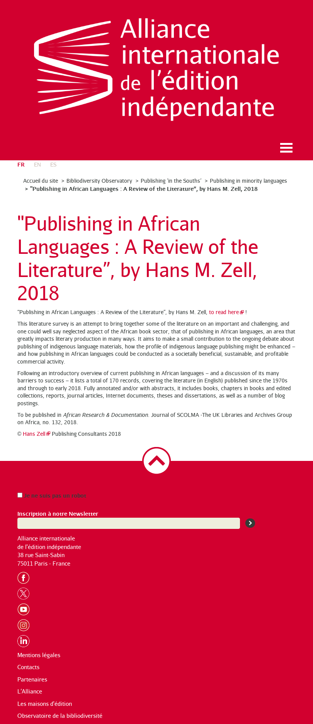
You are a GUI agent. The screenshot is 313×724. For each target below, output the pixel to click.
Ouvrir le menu (286, 147)
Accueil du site (40, 180)
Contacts (28, 667)
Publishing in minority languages (248, 180)
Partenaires (32, 679)
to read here (224, 312)
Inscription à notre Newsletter (57, 513)
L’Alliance (29, 691)
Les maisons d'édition (44, 703)
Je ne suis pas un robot (51, 495)
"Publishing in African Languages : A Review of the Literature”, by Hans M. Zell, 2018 (144, 188)
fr (21, 164)
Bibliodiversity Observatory (99, 180)
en (37, 164)
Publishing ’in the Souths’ (171, 180)
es (53, 164)
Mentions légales (38, 655)
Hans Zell (34, 433)
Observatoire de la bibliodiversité (59, 715)
